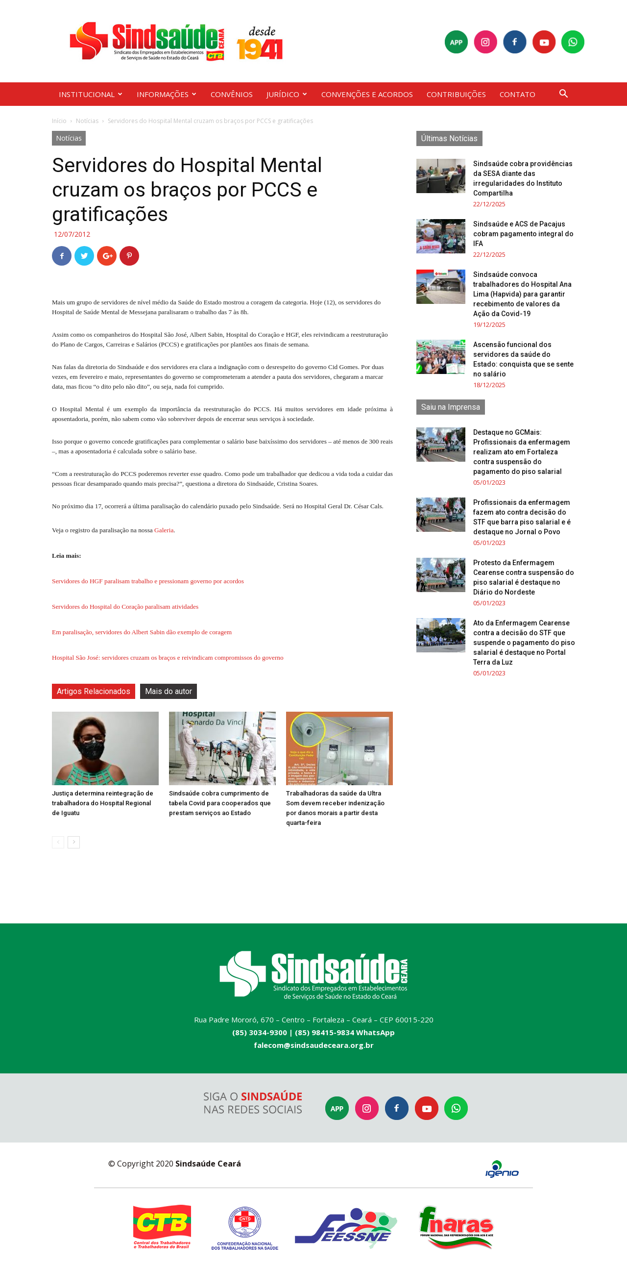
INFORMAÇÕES (166, 94)
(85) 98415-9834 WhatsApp (345, 1032)
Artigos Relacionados (93, 691)
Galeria (163, 530)
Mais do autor (168, 691)
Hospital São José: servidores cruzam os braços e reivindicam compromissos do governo (168, 657)
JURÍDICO (286, 94)
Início (59, 121)
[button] (563, 94)
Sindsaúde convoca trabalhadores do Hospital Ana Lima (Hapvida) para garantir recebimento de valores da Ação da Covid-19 (522, 294)
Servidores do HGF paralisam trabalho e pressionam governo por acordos (148, 581)
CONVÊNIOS (232, 94)
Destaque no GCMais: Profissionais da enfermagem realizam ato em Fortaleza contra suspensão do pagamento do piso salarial (521, 451)
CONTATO (517, 94)
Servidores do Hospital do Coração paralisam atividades (125, 606)
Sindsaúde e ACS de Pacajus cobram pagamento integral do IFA (523, 234)
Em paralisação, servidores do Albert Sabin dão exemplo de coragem (142, 632)
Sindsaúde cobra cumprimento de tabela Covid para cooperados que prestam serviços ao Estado (220, 803)
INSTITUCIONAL (90, 94)
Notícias (87, 121)
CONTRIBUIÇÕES (456, 94)
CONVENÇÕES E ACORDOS (367, 94)
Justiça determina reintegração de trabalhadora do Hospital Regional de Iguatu (102, 803)
